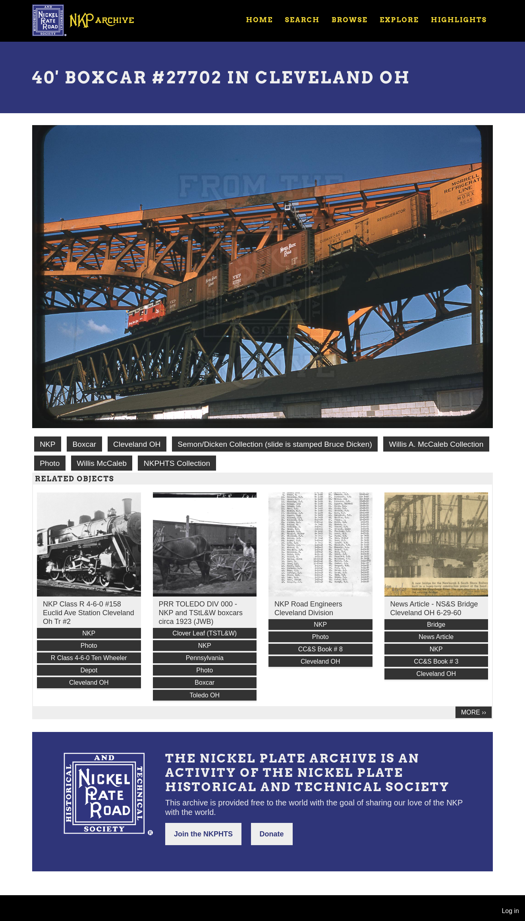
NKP (47, 444)
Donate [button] (272, 834)
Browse (350, 20)
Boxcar (84, 444)
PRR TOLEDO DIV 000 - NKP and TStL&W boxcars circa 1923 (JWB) (201, 613)
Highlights (459, 20)
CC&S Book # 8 (320, 649)
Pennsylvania (205, 658)
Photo (50, 463)
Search (302, 20)
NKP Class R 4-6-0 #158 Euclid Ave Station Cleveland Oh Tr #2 (88, 613)
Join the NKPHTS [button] (203, 834)
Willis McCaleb (102, 463)
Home (259, 20)
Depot (88, 670)
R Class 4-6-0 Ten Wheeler (89, 658)
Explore (399, 20)
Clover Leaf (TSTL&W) (204, 633)
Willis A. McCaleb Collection (436, 444)
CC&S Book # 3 (436, 661)
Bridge (436, 624)
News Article (436, 636)
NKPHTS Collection (177, 463)
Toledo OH (204, 695)
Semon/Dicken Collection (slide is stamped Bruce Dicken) (275, 444)
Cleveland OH (136, 444)
